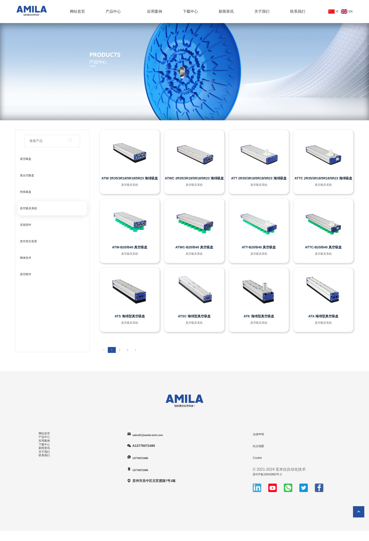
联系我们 (297, 11)
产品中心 (113, 11)
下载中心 (190, 11)
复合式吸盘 (27, 175)
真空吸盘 (25, 159)
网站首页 (77, 11)
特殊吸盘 (25, 192)
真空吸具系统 (28, 208)
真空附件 (25, 274)
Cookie (259, 458)
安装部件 (25, 224)
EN (346, 11)
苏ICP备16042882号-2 (271, 474)
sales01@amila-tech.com (155, 434)
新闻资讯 (226, 11)
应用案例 (154, 11)
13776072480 (145, 457)
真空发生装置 (28, 241)
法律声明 (260, 434)
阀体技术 (25, 257)
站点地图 (260, 446)
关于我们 (261, 11)
